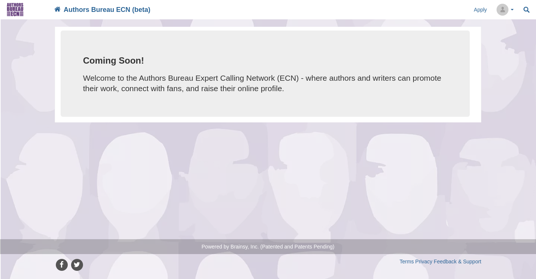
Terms (407, 261)
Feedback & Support (457, 261)
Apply (480, 10)
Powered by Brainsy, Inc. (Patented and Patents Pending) (268, 247)
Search (526, 10)
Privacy (424, 261)
